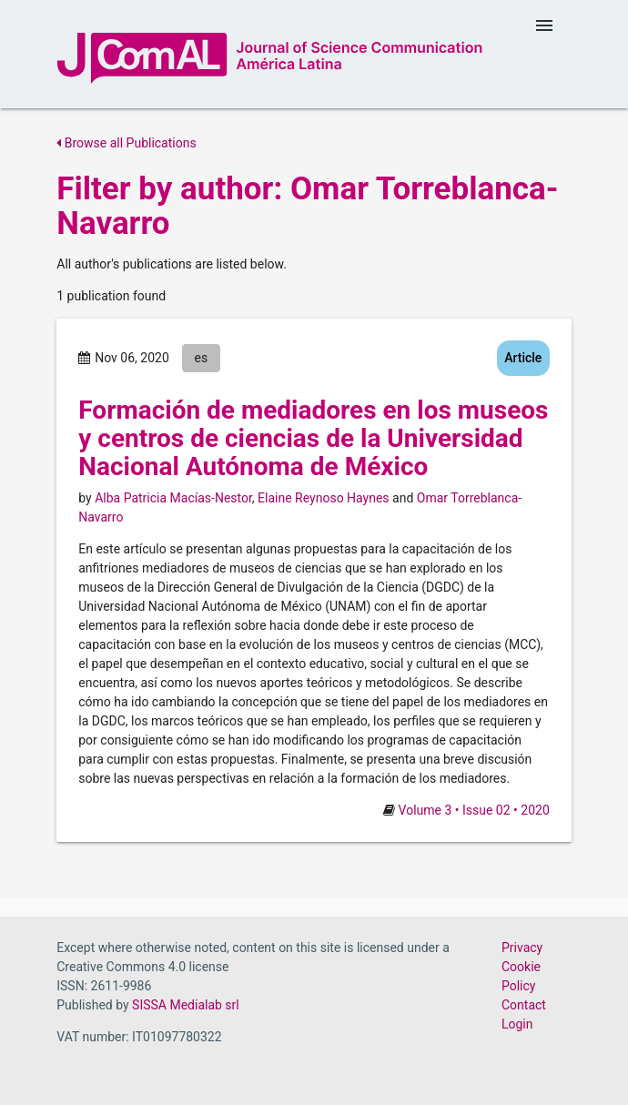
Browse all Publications (126, 143)
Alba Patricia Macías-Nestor (173, 498)
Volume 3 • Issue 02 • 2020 (474, 810)
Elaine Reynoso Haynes (324, 498)
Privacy (521, 947)
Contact (523, 1005)
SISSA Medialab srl (185, 1005)
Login (517, 1024)
